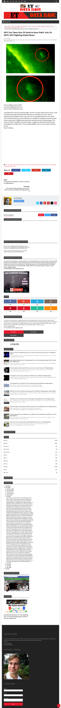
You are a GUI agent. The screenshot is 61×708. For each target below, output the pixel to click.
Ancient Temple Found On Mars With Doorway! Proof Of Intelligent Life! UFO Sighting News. (33, 396)
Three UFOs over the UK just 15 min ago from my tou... (19, 525)
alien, (6, 39)
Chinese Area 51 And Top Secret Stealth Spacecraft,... (19, 488)
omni (30, 26)
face (6, 445)
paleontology (37, 26)
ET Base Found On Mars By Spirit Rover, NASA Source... (19, 517)
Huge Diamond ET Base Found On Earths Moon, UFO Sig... (20, 504)
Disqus (47, 208)
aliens (12, 26)
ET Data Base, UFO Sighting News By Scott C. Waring (14, 706)
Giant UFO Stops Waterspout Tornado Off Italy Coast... (19, 519)
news (6, 456)
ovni (33, 26)
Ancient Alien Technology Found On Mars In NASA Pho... (19, 526)
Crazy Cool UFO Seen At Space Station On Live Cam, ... (19, 535)
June (8, 553)
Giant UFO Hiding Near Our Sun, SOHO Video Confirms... (19, 516)
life (6, 448)
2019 (6, 477)
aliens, (9, 39)
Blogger (41, 208)
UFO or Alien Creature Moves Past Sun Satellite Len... (19, 489)
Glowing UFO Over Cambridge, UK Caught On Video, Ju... (19, 492)
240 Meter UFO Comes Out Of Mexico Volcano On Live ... (19, 550)
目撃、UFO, (12, 41)
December (9, 479)
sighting (43, 26)
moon (6, 450)
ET (27, 26)
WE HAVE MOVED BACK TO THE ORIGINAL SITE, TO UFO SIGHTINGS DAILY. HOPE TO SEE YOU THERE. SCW (16, 606)
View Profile (19, 194)
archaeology (17, 26)
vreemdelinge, (54, 39)
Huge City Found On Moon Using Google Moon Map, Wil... (20, 510)
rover (6, 462)
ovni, (30, 39)
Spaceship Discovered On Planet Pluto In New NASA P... (19, 545)
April (8, 556)
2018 (6, 559)
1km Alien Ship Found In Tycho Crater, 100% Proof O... (19, 501)
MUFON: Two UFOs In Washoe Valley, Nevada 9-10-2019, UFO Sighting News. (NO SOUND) (33, 381)
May (8, 554)
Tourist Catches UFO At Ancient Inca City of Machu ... (19, 491)
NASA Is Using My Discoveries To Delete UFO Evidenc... (19, 505)
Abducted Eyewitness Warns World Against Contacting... (20, 532)
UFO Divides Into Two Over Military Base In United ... (19, 539)
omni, (27, 39)
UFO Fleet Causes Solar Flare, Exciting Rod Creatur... (18, 533)
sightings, (45, 39)
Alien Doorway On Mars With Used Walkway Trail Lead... (19, 508)
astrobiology (23, 26)
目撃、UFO (20, 27)
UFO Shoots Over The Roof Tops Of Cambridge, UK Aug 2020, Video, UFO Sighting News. (32, 389)
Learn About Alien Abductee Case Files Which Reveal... (19, 523)
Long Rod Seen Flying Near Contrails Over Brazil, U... (18, 496)
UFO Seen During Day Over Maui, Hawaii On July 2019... (19, 529)
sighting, (41, 39)
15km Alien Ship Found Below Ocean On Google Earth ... (19, 494)
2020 (6, 476)
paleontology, (35, 39)
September (9, 483)
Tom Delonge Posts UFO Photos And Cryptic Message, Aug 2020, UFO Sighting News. (31, 373)
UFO (6, 430)
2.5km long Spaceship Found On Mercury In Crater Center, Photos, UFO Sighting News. (32, 358)
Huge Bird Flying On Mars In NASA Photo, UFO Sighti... (19, 541)
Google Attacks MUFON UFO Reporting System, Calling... (20, 502)
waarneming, (7, 41)
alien (9, 26)
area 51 (7, 436)
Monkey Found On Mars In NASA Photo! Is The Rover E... (19, 538)
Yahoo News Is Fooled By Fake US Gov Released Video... (19, 548)
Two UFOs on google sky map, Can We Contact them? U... (19, 522)
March (8, 557)
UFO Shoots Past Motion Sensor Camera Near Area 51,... (19, 495)
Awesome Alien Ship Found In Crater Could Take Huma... (19, 514)
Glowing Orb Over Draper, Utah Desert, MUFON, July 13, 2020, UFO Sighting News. (30, 365)
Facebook (54, 208)
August (8, 485)
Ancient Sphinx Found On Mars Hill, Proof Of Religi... (18, 511)
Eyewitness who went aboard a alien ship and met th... (19, 530)
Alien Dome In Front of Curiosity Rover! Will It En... (18, 542)
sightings (47, 26)
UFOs (51, 26)
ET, (25, 39)
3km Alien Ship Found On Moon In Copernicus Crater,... (19, 507)
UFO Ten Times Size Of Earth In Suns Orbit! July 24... (18, 498)
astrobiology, (21, 39)
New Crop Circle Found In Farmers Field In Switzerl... (18, 527)
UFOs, (49, 39)
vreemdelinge (7, 27)
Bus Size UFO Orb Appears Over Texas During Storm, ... (19, 520)
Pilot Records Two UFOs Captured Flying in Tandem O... (19, 536)
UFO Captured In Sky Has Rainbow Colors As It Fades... (19, 499)
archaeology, (14, 39)
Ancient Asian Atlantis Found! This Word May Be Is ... (19, 551)
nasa (6, 453)
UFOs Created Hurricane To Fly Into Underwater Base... (19, 544)
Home (6, 26)
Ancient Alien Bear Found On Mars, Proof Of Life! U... (18, 513)
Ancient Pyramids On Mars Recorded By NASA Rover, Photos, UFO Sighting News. (30, 412)
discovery (7, 442)
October (9, 482)
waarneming (14, 27)
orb (6, 459)
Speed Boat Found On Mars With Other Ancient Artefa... (19, 547)
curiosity (7, 439)
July (8, 486)
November (9, 480)
